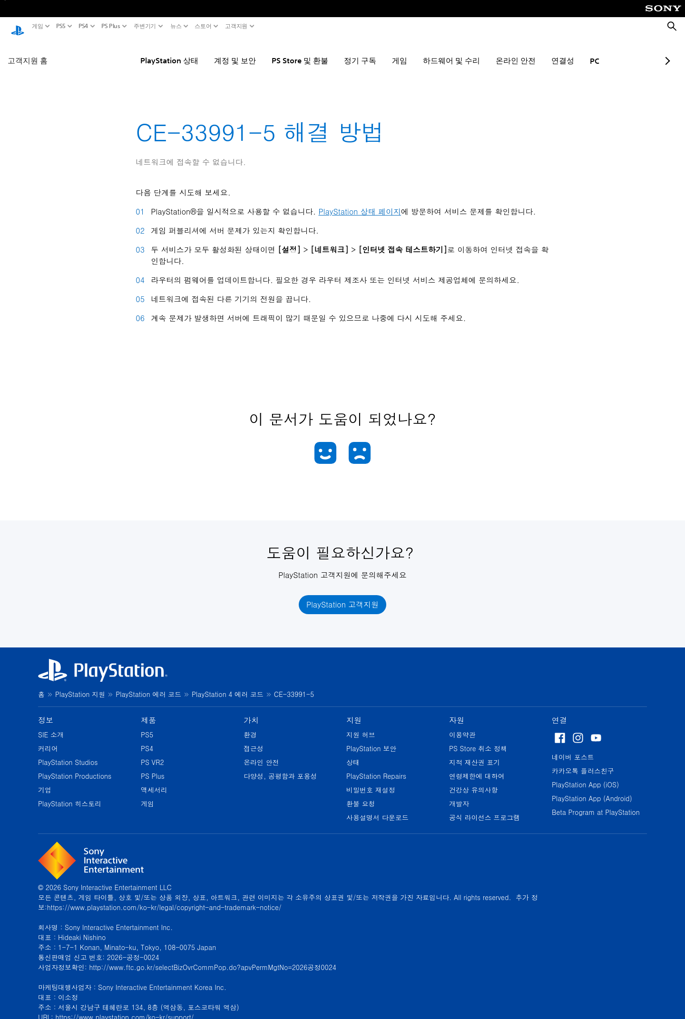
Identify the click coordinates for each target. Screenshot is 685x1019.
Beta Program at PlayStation (596, 803)
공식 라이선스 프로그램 (484, 808)
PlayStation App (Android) (592, 789)
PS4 (83, 26)
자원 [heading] (456, 710)
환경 (250, 725)
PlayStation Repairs (376, 767)
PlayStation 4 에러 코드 (228, 685)
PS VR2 (152, 753)
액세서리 (154, 780)
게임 (37, 26)
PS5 (61, 26)
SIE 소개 (51, 725)
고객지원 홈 (28, 51)
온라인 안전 (487, 51)
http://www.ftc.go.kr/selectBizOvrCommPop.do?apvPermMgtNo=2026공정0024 (212, 958)
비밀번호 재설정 (370, 780)
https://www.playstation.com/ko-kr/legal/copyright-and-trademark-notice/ (164, 898)
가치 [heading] (251, 710)
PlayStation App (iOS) (585, 775)
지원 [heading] (354, 710)
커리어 (48, 739)
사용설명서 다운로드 (377, 808)
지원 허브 (360, 725)
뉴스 (176, 26)
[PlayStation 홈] (18, 27)
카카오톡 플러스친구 (583, 761)
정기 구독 (331, 51)
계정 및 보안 (206, 51)
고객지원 (236, 26)
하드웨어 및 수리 (422, 51)
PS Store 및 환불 (271, 51)
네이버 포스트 (573, 748)
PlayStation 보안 (371, 739)
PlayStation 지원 (80, 685)
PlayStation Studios (68, 753)
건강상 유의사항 (473, 780)
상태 (353, 753)
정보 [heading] (45, 710)
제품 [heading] (148, 710)
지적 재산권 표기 (474, 753)
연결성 (534, 51)
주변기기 (145, 26)
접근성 (254, 739)
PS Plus (110, 26)
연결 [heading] (559, 710)
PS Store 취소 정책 (478, 739)
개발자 (459, 794)
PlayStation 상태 (141, 51)
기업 (44, 780)
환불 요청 (360, 794)
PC (566, 52)
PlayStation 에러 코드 (148, 685)
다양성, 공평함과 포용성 (280, 767)
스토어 (203, 26)
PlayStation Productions (74, 767)
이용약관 (462, 725)
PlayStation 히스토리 (69, 794)
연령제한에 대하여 (477, 767)
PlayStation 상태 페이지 (359, 202)
